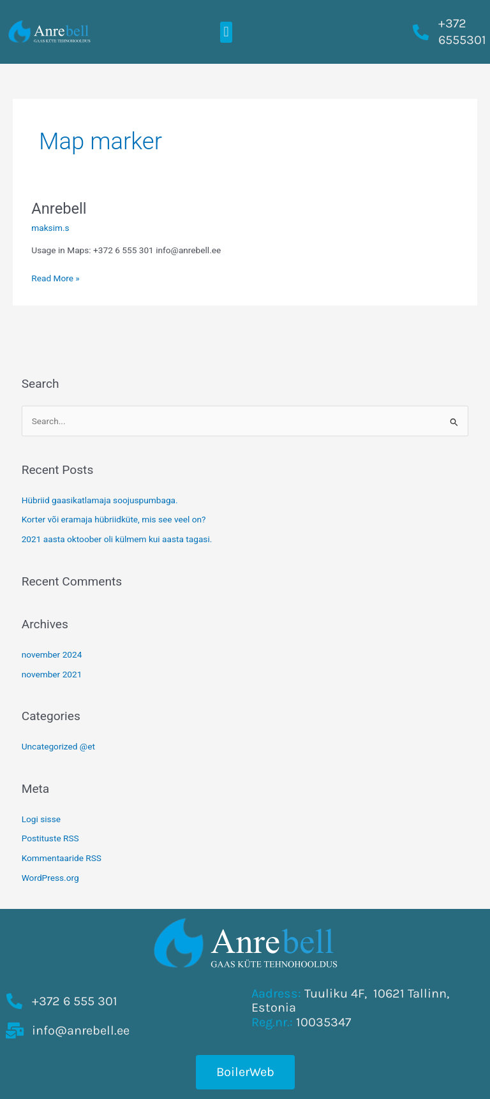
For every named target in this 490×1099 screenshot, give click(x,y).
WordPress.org (50, 878)
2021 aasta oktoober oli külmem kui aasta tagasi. (117, 539)
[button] (226, 32)
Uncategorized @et (58, 746)
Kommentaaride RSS (61, 858)
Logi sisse (41, 819)
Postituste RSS (50, 838)
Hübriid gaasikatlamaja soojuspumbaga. (100, 500)
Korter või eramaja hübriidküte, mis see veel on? (114, 519)
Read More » (55, 277)
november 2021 (52, 674)
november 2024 (52, 654)
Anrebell (58, 209)
